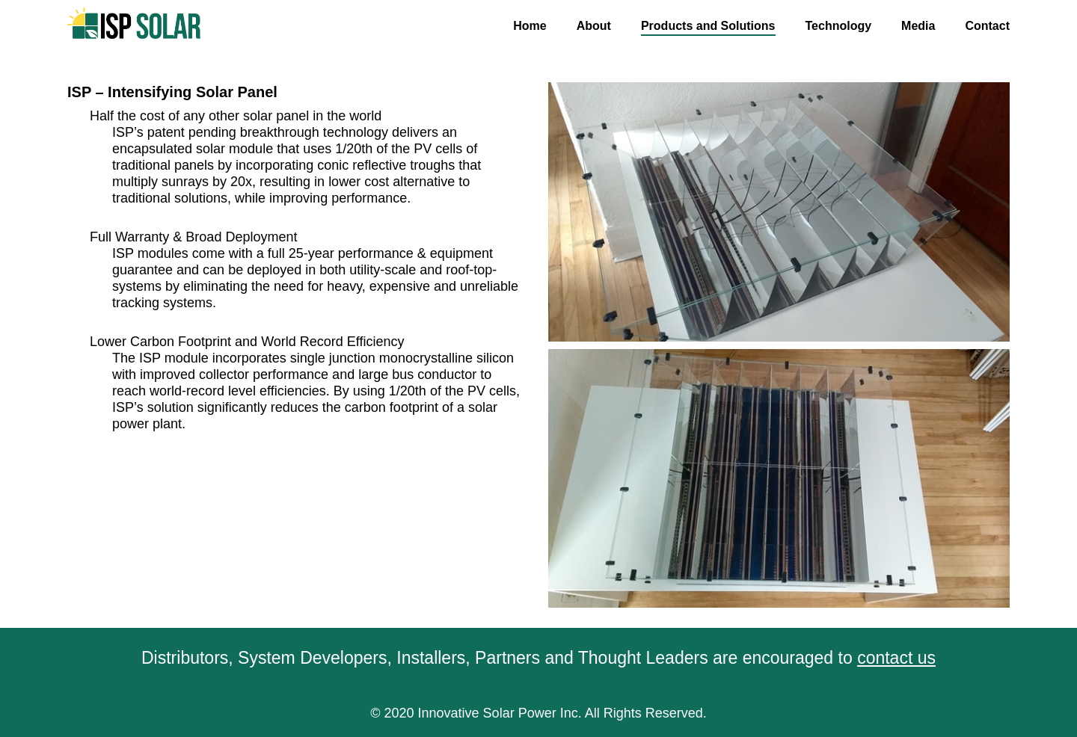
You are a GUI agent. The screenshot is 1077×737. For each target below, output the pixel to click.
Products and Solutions (708, 25)
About (594, 25)
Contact (987, 25)
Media (918, 25)
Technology (839, 25)
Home (529, 25)
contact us (896, 657)
